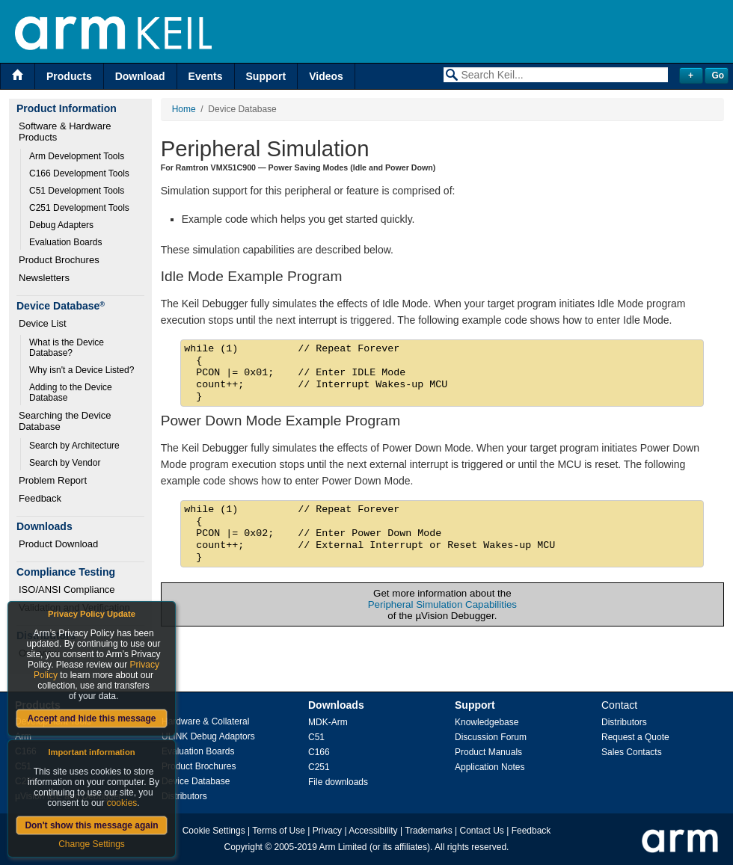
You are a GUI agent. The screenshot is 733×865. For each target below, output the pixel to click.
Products (69, 76)
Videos (326, 76)
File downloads (338, 782)
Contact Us (482, 830)
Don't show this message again (91, 825)
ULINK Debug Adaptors (208, 736)
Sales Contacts (631, 752)
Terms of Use (278, 830)
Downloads (336, 705)
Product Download (58, 544)
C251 (319, 767)
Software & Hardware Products (66, 131)
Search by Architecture (74, 445)
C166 (319, 752)
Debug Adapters (61, 225)
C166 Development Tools (79, 173)
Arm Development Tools (76, 156)
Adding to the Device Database (71, 392)
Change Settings (91, 844)
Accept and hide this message (91, 718)
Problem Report (53, 480)
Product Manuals (488, 752)
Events (205, 76)
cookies (122, 803)
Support (266, 76)
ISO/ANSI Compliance (67, 589)
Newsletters (44, 277)
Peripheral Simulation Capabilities (442, 604)
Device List (43, 323)
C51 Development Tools (76, 190)
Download (140, 76)
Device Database (196, 781)
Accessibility (373, 830)
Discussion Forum (491, 737)
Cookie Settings (214, 830)
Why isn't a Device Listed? (81, 370)
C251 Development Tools (79, 208)
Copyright (243, 847)
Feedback (40, 498)
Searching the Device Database (66, 421)
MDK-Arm (328, 722)
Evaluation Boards (65, 242)
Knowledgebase (486, 722)
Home (184, 109)
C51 (316, 737)
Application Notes (489, 767)
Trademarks (429, 830)
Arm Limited (343, 847)
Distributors (184, 796)
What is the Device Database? (67, 347)
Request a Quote (635, 737)
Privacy (327, 830)
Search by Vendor (64, 463)
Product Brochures (59, 259)
